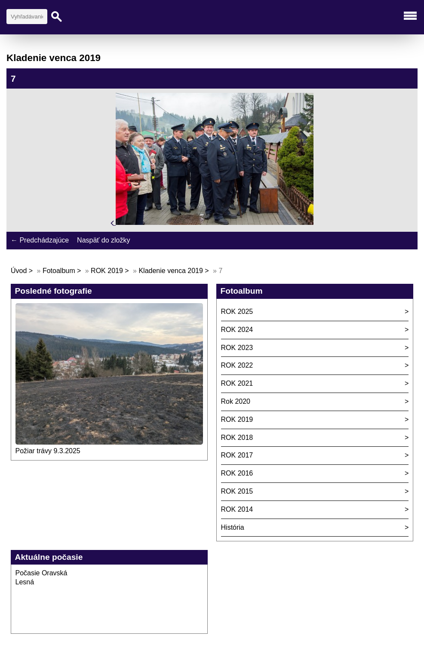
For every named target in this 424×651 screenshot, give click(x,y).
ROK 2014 (237, 509)
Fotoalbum (59, 270)
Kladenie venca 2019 (170, 270)
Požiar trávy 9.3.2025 (47, 450)
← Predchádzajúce (40, 240)
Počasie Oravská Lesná (41, 577)
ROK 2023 (237, 347)
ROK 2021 (237, 383)
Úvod (19, 270)
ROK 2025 (237, 311)
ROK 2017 (237, 455)
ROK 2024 (237, 329)
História (232, 527)
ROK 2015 (237, 491)
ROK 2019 (107, 270)
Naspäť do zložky (103, 240)
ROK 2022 (237, 365)
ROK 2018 (237, 437)
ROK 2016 (237, 473)
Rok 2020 (236, 401)
